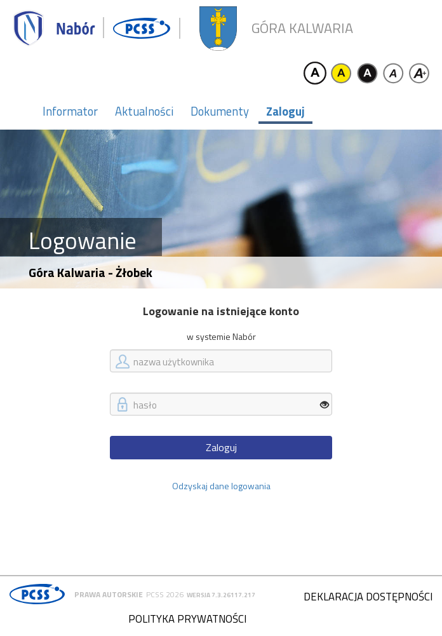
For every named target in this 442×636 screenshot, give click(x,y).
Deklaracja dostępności (368, 596)
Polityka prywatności (187, 618)
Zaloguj (285, 111)
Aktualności (144, 111)
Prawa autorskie (108, 594)
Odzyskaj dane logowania (221, 485)
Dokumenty (220, 111)
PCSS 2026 (165, 594)
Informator (70, 111)
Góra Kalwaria (302, 28)
